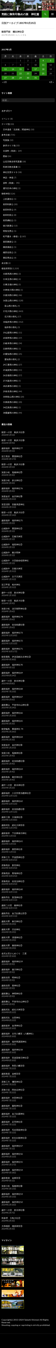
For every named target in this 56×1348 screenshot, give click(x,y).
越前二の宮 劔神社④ (11, 905)
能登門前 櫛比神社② (12, 31)
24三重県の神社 (10, 364)
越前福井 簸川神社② (11, 969)
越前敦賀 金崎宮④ (10, 1073)
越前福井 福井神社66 (12, 713)
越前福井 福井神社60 (12, 889)
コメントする (20, 35)
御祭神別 (5, 193)
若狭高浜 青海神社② (11, 873)
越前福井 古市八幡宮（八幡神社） (18, 1033)
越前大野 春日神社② (11, 921)
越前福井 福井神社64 (12, 737)
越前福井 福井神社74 (12, 616)
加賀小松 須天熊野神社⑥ (14, 608)
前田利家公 (8, 204)
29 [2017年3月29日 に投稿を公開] (20, 77)
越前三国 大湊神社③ (11, 817)
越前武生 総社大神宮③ (12, 1009)
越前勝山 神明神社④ (11, 993)
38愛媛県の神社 (10, 412)
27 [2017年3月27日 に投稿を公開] (5, 77)
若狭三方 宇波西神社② (12, 857)
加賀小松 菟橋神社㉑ (11, 472)
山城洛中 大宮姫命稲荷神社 (15, 560)
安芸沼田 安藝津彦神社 (12, 504)
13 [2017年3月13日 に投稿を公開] (5, 69)
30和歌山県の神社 (11, 396)
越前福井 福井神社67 (12, 697)
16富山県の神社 (10, 300)
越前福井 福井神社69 (12, 672)
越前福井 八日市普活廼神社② (16, 793)
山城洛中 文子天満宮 (11, 576)
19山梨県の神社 (10, 332)
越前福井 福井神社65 (12, 721)
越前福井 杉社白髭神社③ (14, 1138)
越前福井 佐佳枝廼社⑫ (12, 809)
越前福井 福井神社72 (12, 640)
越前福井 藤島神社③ (11, 1105)
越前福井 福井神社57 (12, 1146)
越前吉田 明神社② (10, 977)
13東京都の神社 (10, 284)
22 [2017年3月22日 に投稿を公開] (20, 73)
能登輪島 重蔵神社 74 (12, 729)
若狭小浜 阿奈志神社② (12, 1089)
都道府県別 (6, 268)
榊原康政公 (8, 247)
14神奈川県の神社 (11, 290)
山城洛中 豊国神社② (11, 528)
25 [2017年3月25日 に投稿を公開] (43, 73)
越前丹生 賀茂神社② (11, 897)
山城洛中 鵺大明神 (10, 552)
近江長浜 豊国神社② (11, 456)
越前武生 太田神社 (10, 1017)
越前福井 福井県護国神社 (14, 1041)
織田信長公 (8, 252)
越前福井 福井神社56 (12, 1154)
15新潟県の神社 (10, 295)
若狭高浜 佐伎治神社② (12, 881)
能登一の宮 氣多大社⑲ (12, 440)
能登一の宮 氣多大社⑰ (12, 512)
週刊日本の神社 (10, 188)
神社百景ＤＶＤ (10, 172)
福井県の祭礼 (10, 327)
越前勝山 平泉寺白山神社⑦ (15, 1001)
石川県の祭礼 (10, 316)
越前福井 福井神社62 (12, 801)
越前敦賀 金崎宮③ (10, 1178)
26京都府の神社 (10, 375)
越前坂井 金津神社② (11, 1025)
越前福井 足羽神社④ (11, 1122)
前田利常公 (8, 209)
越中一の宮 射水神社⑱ (12, 680)
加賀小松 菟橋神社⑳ (11, 753)
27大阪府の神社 (10, 380)
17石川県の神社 (10, 311)
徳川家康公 (8, 225)
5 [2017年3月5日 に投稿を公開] (50, 60)
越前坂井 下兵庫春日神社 (14, 833)
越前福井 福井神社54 (12, 1170)
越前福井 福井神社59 (12, 961)
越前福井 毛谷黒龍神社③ (14, 1130)
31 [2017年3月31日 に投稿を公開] (35, 77)
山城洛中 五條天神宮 (11, 536)
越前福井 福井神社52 (12, 1202)
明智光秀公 (8, 231)
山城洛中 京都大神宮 (11, 568)
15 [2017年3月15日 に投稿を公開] (20, 69)
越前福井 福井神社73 (12, 632)
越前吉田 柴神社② (10, 985)
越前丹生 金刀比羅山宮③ (14, 913)
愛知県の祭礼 (10, 359)
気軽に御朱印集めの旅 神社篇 (20, 14)
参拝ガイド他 (9, 145)
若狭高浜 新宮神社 (10, 865)
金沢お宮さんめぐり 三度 (14, 953)
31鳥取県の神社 (10, 402)
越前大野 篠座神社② (11, 945)
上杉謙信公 (8, 199)
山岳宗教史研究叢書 (12, 161)
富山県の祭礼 (10, 306)
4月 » (51, 82)
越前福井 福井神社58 (12, 1049)
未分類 (4, 263)
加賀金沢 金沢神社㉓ (11, 745)
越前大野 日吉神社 (10, 929)
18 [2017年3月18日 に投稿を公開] (43, 69)
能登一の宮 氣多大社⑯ (12, 600)
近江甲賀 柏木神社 (10, 584)
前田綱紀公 (8, 220)
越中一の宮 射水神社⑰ (12, 785)
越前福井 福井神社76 (12, 488)
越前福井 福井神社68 (12, 689)
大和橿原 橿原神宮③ (11, 1226)
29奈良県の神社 (10, 391)
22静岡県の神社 (10, 348)
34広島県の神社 (10, 407)
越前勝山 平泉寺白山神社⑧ (15, 705)
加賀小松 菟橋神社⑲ (11, 1186)
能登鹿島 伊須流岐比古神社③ (16, 656)
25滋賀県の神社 (10, 370)
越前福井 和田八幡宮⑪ (12, 1065)
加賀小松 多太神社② (11, 480)
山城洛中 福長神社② (11, 544)
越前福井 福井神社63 (12, 769)
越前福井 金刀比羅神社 (12, 1113)
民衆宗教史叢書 (10, 167)
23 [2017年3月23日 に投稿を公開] (28, 73)
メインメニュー (52, 14)
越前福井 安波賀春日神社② (15, 1057)
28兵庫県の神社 (10, 386)
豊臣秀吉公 (8, 257)
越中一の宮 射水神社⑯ (12, 1210)
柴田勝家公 (8, 241)
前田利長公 (8, 215)
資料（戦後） (9, 183)
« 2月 (4, 82)
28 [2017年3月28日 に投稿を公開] (13, 77)
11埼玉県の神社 (10, 279)
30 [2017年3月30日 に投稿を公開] (28, 77)
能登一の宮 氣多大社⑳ (12, 432)
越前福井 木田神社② (11, 1097)
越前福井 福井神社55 (12, 1162)
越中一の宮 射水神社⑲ (12, 592)
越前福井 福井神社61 (12, 841)
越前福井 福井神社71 (12, 648)
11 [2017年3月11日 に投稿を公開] (43, 65)
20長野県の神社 (10, 338)
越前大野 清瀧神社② (11, 937)
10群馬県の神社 (10, 273)
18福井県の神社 (10, 322)
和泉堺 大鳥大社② (10, 1218)
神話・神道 (8, 177)
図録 (5, 156)
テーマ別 (5, 124)
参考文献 (5, 134)
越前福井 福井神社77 (12, 448)
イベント (5, 118)
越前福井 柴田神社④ (11, 849)
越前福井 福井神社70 (12, 664)
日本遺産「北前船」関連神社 (16, 129)
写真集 (6, 140)
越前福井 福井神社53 (12, 1194)
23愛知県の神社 (10, 354)
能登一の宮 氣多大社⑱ (12, 464)
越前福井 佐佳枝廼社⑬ (12, 761)
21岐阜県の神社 (10, 343)
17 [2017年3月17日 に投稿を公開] (35, 69)
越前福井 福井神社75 (12, 520)
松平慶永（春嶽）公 (12, 236)
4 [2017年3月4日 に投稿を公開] (43, 60)
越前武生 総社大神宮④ (12, 825)
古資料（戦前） (10, 151)
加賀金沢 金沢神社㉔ (11, 496)
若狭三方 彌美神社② (11, 1081)
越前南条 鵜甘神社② (11, 777)
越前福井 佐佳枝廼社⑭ (12, 624)
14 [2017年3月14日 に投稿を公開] (13, 69)
